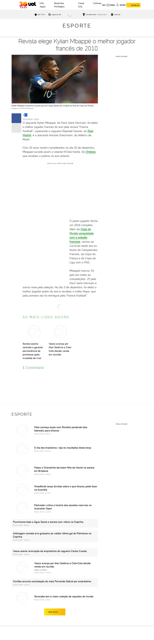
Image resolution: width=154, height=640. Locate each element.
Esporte (77, 26)
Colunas (97, 3)
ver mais (54, 612)
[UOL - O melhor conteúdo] (27, 5)
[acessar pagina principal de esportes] (115, 14)
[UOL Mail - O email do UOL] (110, 5)
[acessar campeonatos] (89, 14)
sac (104, 5)
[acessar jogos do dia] (54, 14)
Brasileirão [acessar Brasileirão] (102, 14)
